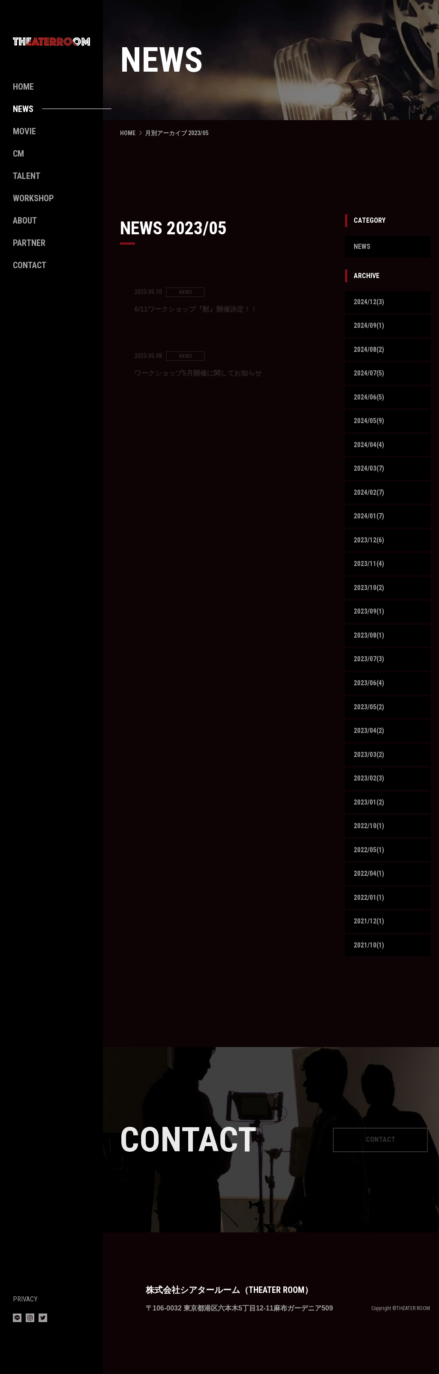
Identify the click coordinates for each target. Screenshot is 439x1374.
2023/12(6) (369, 543)
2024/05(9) (369, 423)
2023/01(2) (369, 809)
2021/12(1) (369, 929)
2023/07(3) (369, 664)
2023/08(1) (369, 640)
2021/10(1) (369, 953)
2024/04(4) (369, 447)
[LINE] (17, 1319)
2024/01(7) (369, 519)
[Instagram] (30, 1319)
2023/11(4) (369, 567)
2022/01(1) (369, 905)
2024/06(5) (369, 399)
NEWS (362, 247)
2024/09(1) (369, 326)
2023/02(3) (369, 785)
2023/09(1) (369, 616)
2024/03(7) (369, 471)
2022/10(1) (369, 833)
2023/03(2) (369, 761)
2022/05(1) (369, 857)
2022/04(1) (369, 881)
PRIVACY (25, 1299)
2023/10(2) (369, 591)
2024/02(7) (369, 495)
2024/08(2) (369, 351)
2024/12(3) (369, 302)
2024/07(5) (369, 375)
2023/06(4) (369, 688)
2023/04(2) (369, 736)
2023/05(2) (369, 712)
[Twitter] (43, 1319)
